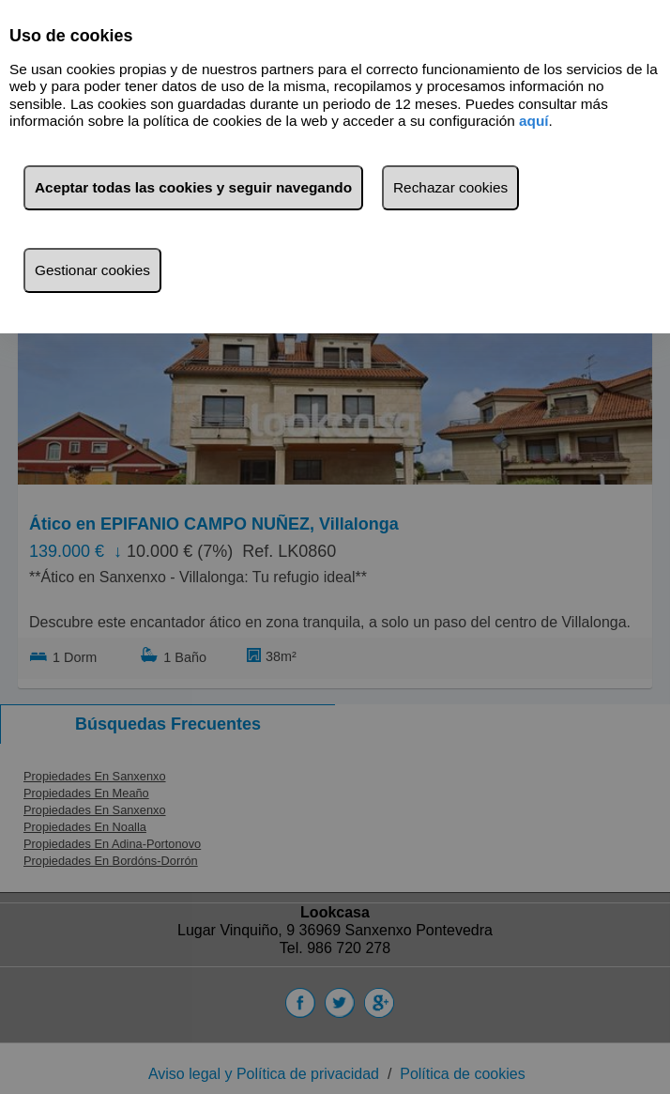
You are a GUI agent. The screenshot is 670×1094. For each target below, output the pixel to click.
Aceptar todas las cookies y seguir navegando (193, 187)
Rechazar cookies (450, 187)
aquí (534, 121)
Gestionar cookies (92, 270)
